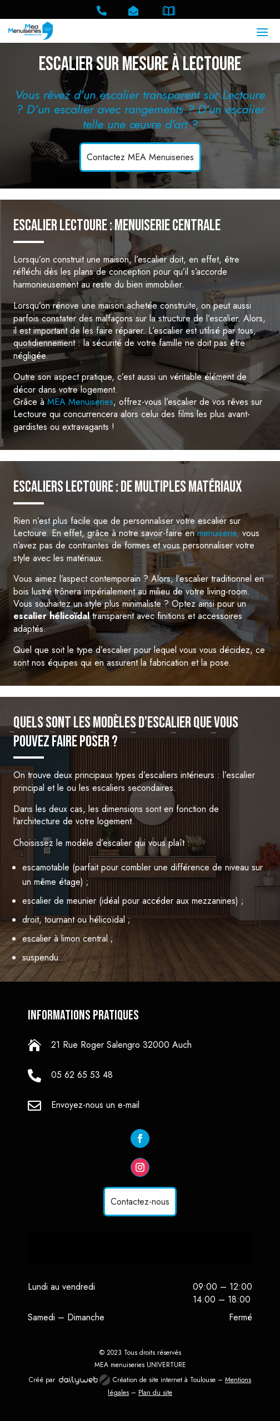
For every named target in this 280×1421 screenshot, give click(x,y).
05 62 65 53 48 (82, 1074)
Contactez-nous (140, 1201)
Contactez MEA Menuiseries (140, 157)
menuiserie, (219, 533)
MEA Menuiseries (80, 401)
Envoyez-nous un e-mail (95, 1104)
